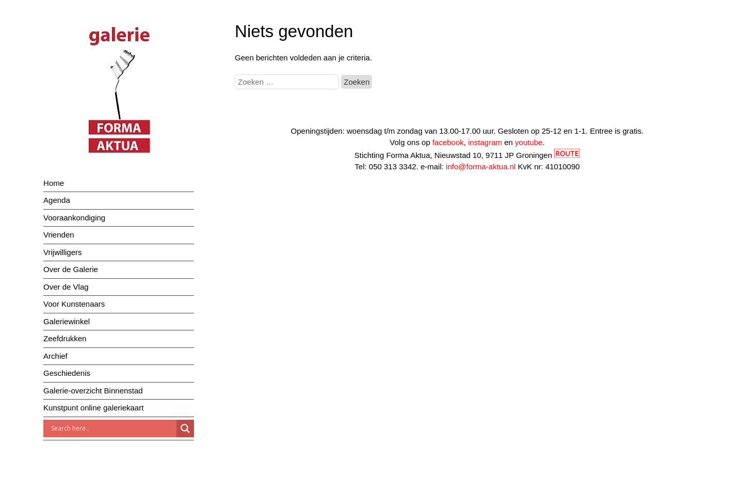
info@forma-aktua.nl (480, 166)
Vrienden (58, 234)
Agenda (56, 200)
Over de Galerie (70, 269)
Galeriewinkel (66, 321)
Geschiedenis (66, 373)
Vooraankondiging (74, 217)
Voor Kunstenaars (74, 303)
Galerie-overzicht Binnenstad (93, 390)
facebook (448, 142)
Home (53, 183)
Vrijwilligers (62, 252)
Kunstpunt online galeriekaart (93, 407)
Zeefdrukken (64, 338)
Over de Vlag (66, 286)
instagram (485, 142)
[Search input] (112, 428)
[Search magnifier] (185, 428)
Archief (55, 356)
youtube (528, 142)
